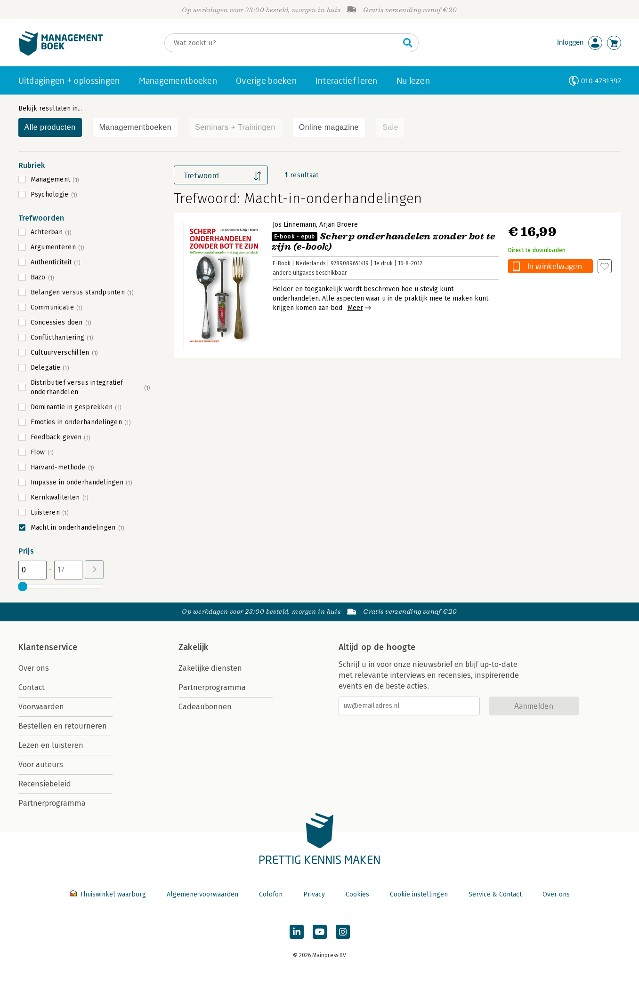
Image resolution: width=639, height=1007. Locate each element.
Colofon (271, 894)
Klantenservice (48, 647)
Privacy (314, 894)
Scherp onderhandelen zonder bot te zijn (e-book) (383, 241)
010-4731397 (601, 81)
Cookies (357, 894)
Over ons (33, 668)
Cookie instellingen (419, 894)
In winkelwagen (554, 266)
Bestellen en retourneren (62, 726)
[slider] (23, 586)
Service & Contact (495, 894)
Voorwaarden (41, 706)
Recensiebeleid (44, 783)
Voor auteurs (40, 764)
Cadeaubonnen (205, 706)
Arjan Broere (338, 225)
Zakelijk (193, 647)
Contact (31, 687)
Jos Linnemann (294, 225)
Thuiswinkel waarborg (109, 894)
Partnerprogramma (52, 803)
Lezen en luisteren (50, 745)
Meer (355, 308)
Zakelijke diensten (210, 668)
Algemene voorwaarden (202, 894)
